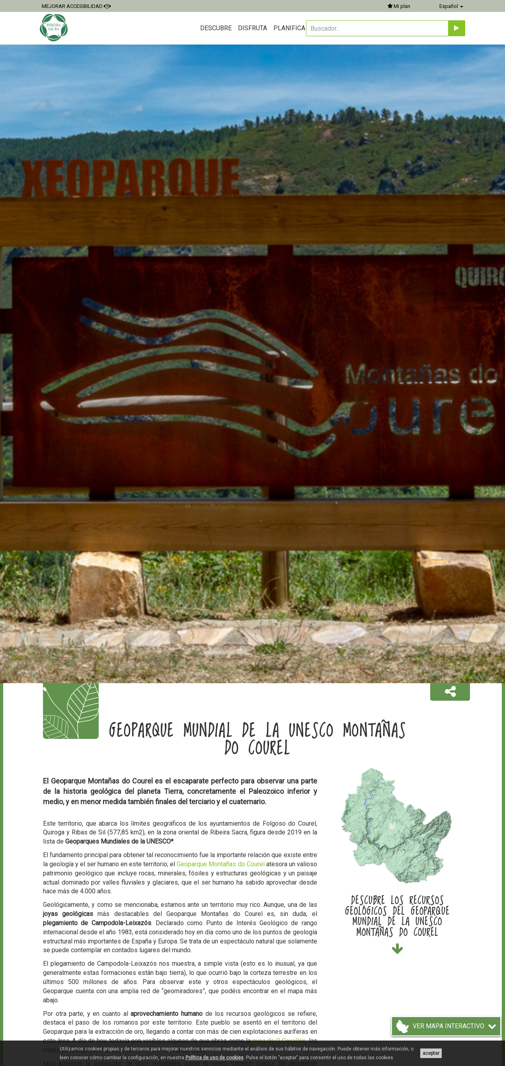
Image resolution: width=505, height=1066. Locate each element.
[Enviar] (456, 28)
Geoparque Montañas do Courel (220, 864)
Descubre (216, 28)
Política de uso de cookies (214, 1057)
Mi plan (399, 6)
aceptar (431, 1053)
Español (451, 6)
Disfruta (252, 28)
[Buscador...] (377, 28)
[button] (450, 692)
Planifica (289, 28)
